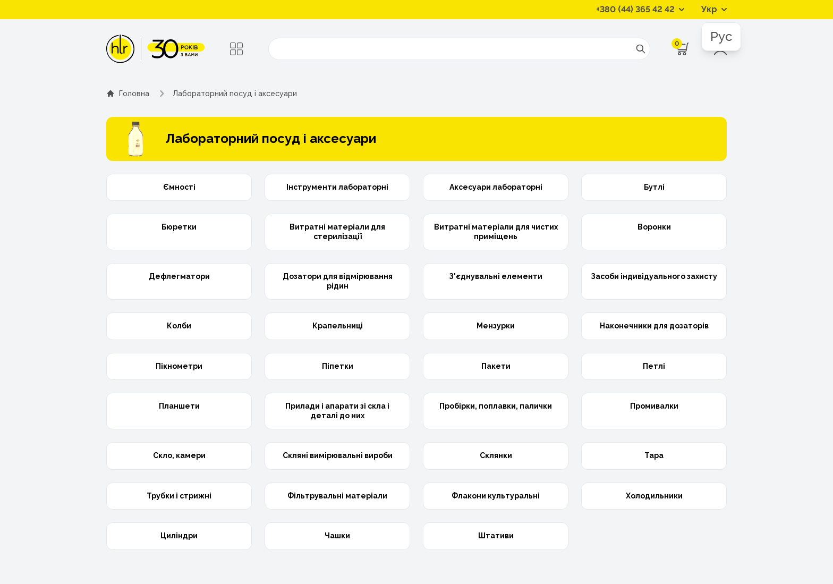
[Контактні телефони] (640, 9)
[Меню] (236, 49)
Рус (721, 36)
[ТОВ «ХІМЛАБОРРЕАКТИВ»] (155, 49)
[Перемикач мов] (714, 9)
